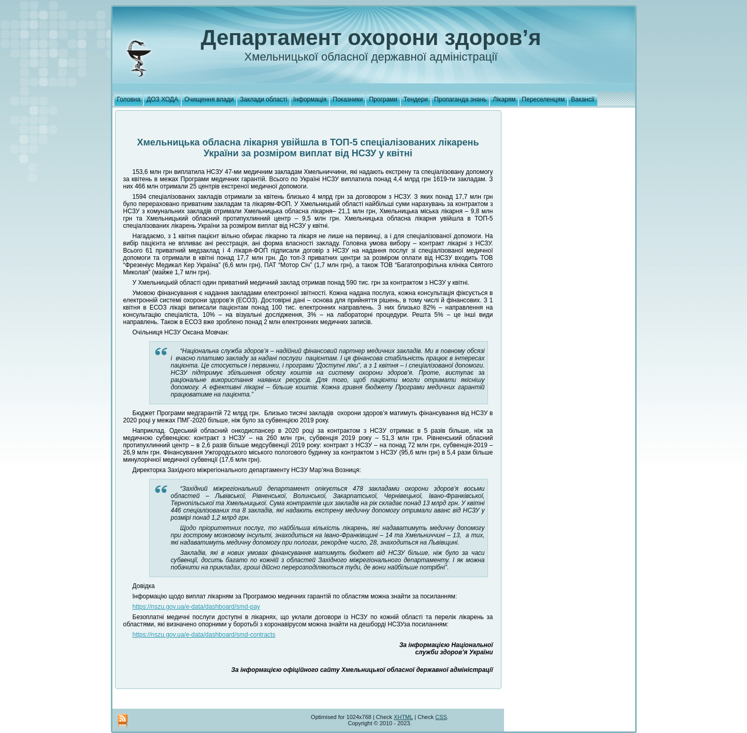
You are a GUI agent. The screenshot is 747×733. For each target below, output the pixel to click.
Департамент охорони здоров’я (371, 37)
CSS (441, 717)
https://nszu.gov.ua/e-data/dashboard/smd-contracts (204, 634)
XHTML (403, 717)
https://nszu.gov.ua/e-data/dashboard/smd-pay (197, 606)
